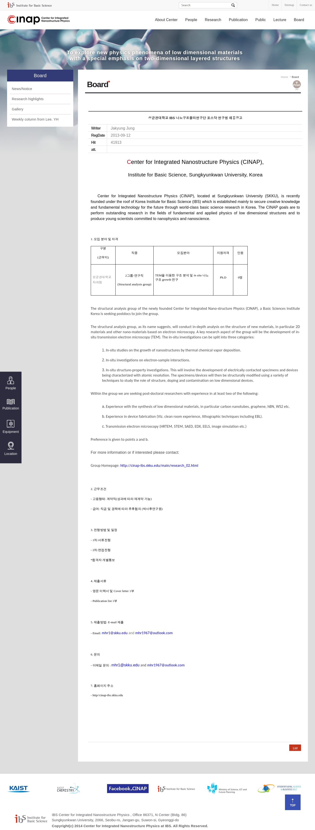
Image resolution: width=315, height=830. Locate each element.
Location (10, 448)
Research (213, 20)
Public (260, 20)
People (191, 20)
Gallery (17, 109)
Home (275, 5)
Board (299, 20)
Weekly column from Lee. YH (35, 119)
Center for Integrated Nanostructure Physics (38, 20)
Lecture (279, 20)
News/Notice (22, 89)
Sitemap (289, 5)
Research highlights (28, 99)
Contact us (306, 5)
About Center (166, 20)
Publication (238, 20)
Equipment (11, 426)
